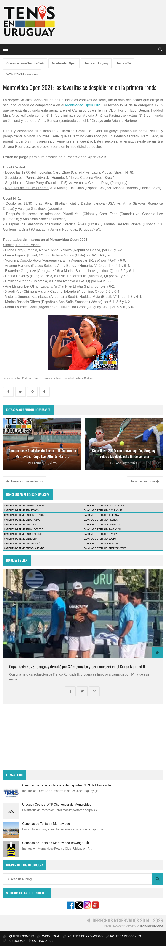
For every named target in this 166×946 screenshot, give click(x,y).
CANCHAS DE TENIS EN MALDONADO (23, 529)
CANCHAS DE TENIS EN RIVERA (100, 534)
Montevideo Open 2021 (83, 105)
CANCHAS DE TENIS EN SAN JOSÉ (22, 543)
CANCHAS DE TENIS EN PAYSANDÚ (102, 529)
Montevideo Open (64, 63)
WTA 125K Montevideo (22, 74)
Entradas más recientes (24, 481)
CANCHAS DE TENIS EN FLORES (101, 520)
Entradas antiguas (144, 481)
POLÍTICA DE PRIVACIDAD (83, 936)
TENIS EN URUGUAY (151, 925)
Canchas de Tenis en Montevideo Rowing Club (55, 843)
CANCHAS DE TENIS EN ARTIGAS (21, 510)
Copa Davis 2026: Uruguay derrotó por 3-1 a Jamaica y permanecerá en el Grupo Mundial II (77, 666)
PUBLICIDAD (14, 941)
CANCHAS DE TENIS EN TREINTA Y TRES (105, 548)
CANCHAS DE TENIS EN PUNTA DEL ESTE (105, 505)
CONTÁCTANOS (40, 941)
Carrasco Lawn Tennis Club (25, 63)
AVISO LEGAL (48, 936)
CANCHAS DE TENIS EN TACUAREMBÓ (24, 548)
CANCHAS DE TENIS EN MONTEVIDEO (24, 505)
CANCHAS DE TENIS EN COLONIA (101, 515)
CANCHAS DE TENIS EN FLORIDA (21, 524)
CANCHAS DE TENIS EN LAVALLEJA (102, 524)
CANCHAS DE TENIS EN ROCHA (20, 539)
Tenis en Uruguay (96, 63)
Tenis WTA (124, 63)
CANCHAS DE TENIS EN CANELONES (103, 510)
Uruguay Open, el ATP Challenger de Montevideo (56, 804)
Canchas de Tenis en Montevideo (46, 824)
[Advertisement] (83, 737)
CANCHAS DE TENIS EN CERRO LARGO (24, 515)
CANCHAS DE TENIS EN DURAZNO (22, 520)
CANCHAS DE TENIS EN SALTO (100, 539)
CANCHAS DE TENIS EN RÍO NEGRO (23, 534)
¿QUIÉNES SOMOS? (18, 936)
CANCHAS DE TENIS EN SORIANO (101, 543)
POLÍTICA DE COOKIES (123, 936)
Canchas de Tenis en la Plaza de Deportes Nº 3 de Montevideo (67, 785)
